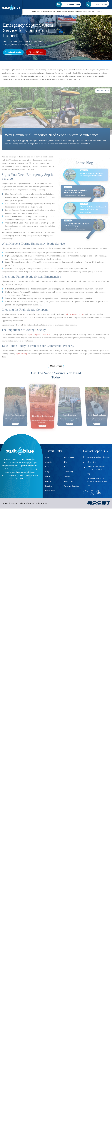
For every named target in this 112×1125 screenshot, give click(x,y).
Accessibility (68, 472)
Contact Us (99, 11)
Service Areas (78, 11)
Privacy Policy (69, 481)
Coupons (64, 11)
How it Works (87, 11)
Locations (71, 11)
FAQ (93, 11)
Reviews (58, 11)
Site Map (67, 476)
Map (88, 473)
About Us (39, 11)
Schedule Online (73, 4)
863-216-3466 (101, 4)
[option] (15, 414)
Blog (54, 11)
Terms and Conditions (71, 486)
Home (34, 11)
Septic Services (47, 11)
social (92, 493)
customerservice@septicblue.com (98, 457)
